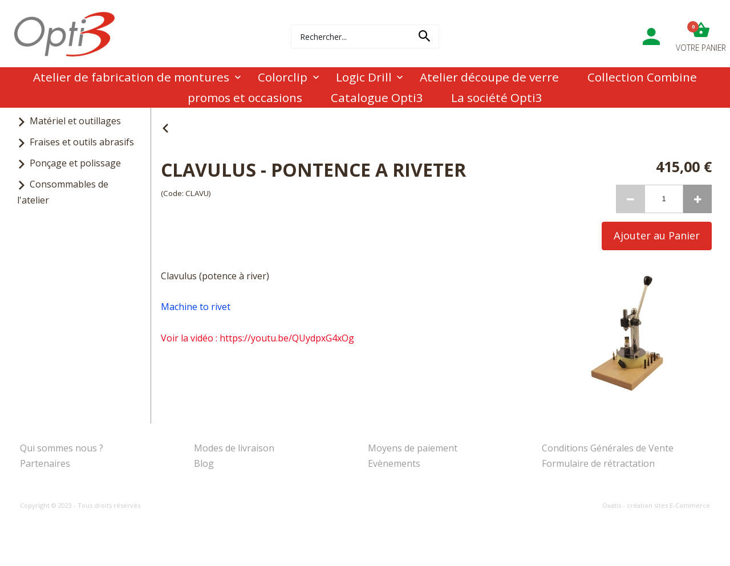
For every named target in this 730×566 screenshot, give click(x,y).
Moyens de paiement (412, 448)
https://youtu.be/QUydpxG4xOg (287, 338)
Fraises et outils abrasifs (82, 142)
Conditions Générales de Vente (608, 448)
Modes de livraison (234, 448)
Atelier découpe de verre (489, 77)
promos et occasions (245, 97)
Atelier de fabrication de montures (131, 77)
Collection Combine (642, 77)
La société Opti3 (496, 97)
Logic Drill (364, 77)
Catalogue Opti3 (377, 97)
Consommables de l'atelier (62, 192)
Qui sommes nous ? (61, 448)
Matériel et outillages (75, 121)
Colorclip (282, 77)
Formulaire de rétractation (598, 463)
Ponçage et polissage (75, 163)
